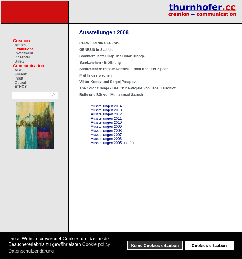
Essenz (21, 74)
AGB (19, 70)
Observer (22, 57)
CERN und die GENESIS (99, 43)
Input (19, 78)
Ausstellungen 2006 (106, 139)
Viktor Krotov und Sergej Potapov (107, 82)
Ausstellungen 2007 (106, 135)
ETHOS (21, 86)
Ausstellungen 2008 (106, 131)
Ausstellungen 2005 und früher (115, 143)
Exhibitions (24, 49)
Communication (28, 65)
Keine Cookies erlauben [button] (155, 245)
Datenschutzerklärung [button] (31, 250)
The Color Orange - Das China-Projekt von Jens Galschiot (127, 88)
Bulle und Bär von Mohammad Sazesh (111, 95)
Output (20, 82)
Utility (19, 61)
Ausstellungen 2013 (106, 110)
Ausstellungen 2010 (106, 122)
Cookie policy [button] (96, 244)
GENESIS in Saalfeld (96, 50)
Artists (20, 45)
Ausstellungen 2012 (106, 114)
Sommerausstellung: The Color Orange (112, 56)
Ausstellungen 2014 (106, 106)
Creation (21, 40)
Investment (24, 53)
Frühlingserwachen (95, 75)
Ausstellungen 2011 (106, 118)
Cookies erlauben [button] (209, 245)
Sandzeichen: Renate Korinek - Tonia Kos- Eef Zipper (123, 69)
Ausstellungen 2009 (106, 127)
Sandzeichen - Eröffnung (100, 63)
